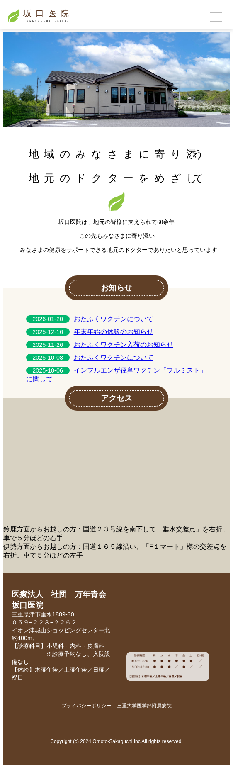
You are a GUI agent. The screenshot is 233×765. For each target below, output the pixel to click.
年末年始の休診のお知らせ (113, 331)
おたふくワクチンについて (113, 318)
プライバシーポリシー (86, 706)
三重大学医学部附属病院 (144, 706)
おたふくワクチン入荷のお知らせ (123, 344)
